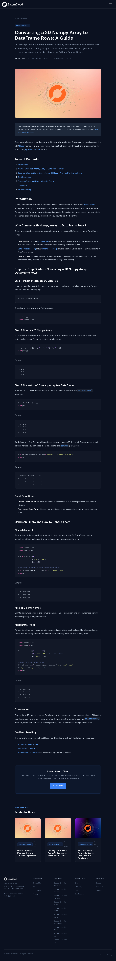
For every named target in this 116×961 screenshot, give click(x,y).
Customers (79, 894)
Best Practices (24, 177)
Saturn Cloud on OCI (60, 941)
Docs (77, 890)
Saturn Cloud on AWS (60, 915)
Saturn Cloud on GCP (60, 934)
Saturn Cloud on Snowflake (60, 922)
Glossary (78, 887)
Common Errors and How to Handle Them (36, 181)
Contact (99, 890)
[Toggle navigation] (110, 4)
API (34, 887)
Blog (76, 883)
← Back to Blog (21, 18)
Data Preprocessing (27, 249)
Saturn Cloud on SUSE (60, 903)
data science (90, 204)
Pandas (37, 149)
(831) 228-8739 (9, 896)
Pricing (35, 894)
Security (99, 887)
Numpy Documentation (28, 744)
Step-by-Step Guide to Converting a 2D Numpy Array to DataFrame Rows (50, 173)
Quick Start (37, 883)
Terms (102, 955)
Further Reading (24, 189)
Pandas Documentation (28, 748)
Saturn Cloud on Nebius (60, 890)
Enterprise (37, 890)
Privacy (109, 955)
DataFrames (43, 241)
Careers (99, 883)
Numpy (22, 146)
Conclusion (22, 185)
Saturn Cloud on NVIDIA (60, 909)
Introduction (23, 164)
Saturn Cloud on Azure (60, 928)
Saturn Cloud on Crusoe (60, 897)
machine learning (49, 249)
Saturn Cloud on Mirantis (60, 884)
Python (28, 149)
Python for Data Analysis (28, 752)
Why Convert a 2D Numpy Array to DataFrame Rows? (41, 169)
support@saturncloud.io (13, 893)
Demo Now (58, 786)
